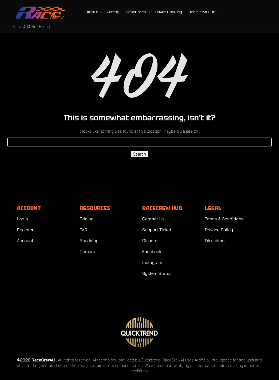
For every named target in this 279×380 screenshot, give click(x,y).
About (93, 12)
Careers (87, 251)
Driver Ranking (168, 12)
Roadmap (89, 240)
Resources (136, 12)
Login (22, 218)
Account (25, 240)
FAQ (83, 229)
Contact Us (153, 218)
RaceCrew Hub (202, 12)
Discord (149, 240)
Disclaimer (215, 240)
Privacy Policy (219, 229)
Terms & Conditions (224, 218)
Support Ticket (156, 229)
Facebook (152, 251)
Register (25, 229)
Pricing (113, 12)
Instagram (152, 262)
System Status (157, 273)
